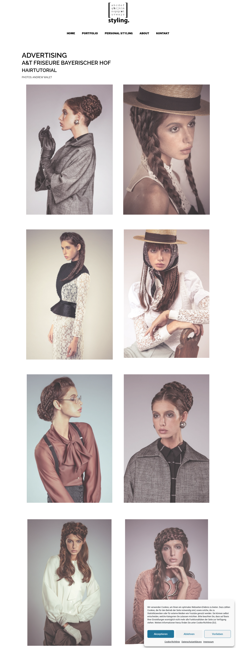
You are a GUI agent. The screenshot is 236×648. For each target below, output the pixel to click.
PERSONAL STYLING (119, 33)
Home (71, 33)
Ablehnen (189, 634)
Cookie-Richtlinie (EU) (206, 622)
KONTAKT (162, 33)
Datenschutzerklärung (192, 642)
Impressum (208, 642)
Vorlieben (217, 634)
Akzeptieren (161, 634)
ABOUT (144, 33)
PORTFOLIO (90, 33)
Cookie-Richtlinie (172, 642)
